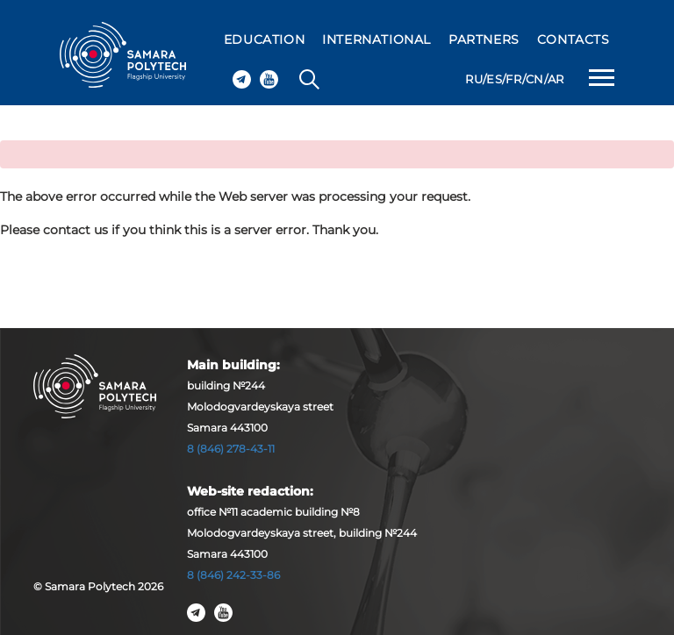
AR (556, 79)
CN (535, 79)
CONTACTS (573, 39)
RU (474, 79)
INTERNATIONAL (376, 39)
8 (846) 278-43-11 (231, 448)
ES (494, 79)
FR (513, 79)
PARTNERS (484, 39)
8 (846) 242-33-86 (233, 574)
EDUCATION (264, 39)
